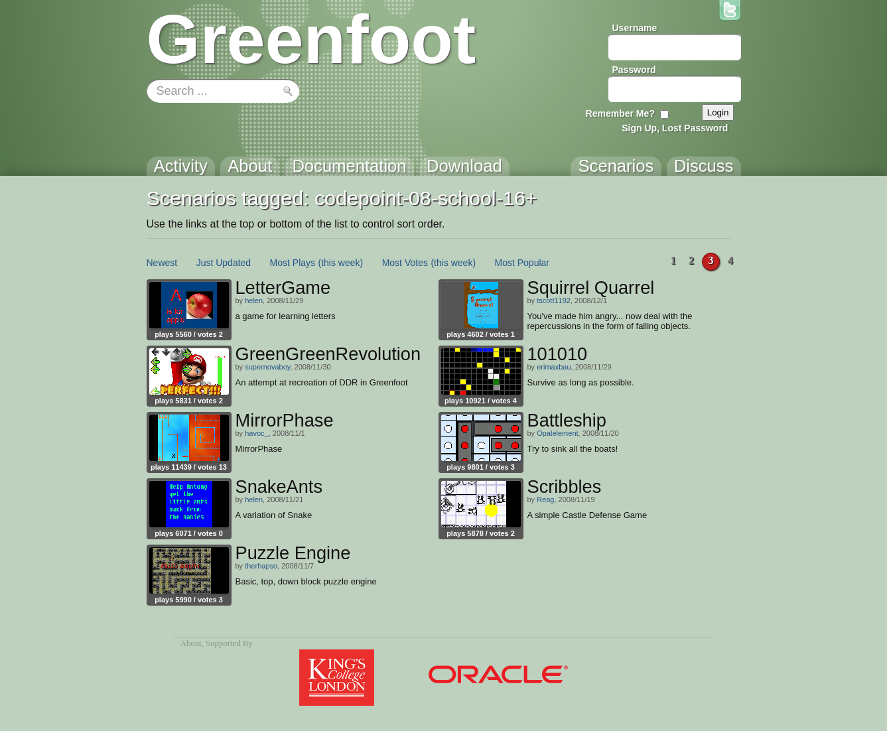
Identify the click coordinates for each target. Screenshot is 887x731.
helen (254, 300)
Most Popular (522, 262)
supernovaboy (267, 367)
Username (634, 28)
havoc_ (256, 433)
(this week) (341, 262)
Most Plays (292, 262)
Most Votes (405, 262)
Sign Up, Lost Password (675, 128)
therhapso (261, 566)
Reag (545, 499)
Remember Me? (620, 113)
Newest (162, 262)
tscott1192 (554, 300)
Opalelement (557, 433)
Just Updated (223, 262)
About (191, 643)
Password (634, 69)
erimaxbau (554, 367)
